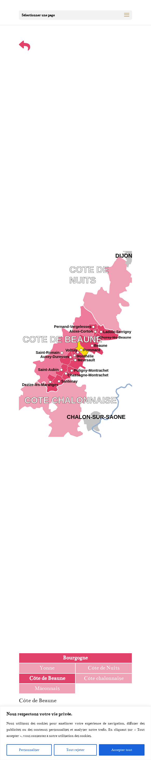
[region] (75, 733)
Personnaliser (29, 750)
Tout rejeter (75, 750)
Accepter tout (121, 750)
